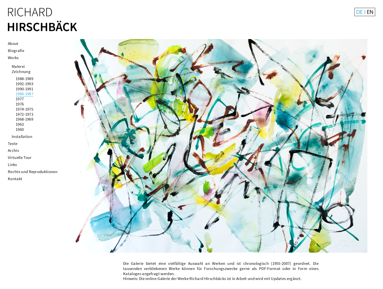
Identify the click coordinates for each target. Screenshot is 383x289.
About (13, 43)
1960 (20, 129)
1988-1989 (24, 78)
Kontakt (15, 178)
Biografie (16, 50)
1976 (20, 104)
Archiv (13, 150)
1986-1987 (24, 93)
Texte (13, 143)
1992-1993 (24, 83)
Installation (22, 136)
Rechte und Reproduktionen (32, 171)
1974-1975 (24, 109)
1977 (20, 99)
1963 (20, 124)
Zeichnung (21, 71)
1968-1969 (24, 119)
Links (12, 164)
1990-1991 (24, 89)
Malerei (18, 66)
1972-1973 (24, 114)
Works (13, 57)
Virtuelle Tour (20, 157)
